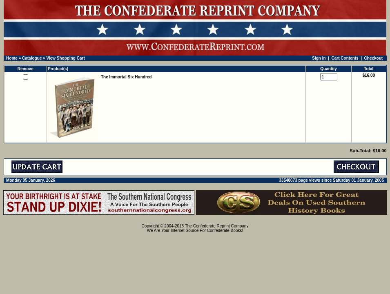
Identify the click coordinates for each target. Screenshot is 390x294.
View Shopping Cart (65, 58)
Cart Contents (345, 58)
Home (12, 58)
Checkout (373, 58)
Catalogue (32, 58)
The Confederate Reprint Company (217, 226)
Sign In (318, 58)
